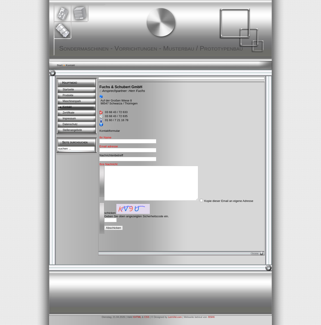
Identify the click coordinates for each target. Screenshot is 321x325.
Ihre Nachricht (108, 164)
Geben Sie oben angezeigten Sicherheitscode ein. (136, 223)
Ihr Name (105, 137)
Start (59, 65)
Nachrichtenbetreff (111, 155)
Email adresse (108, 146)
